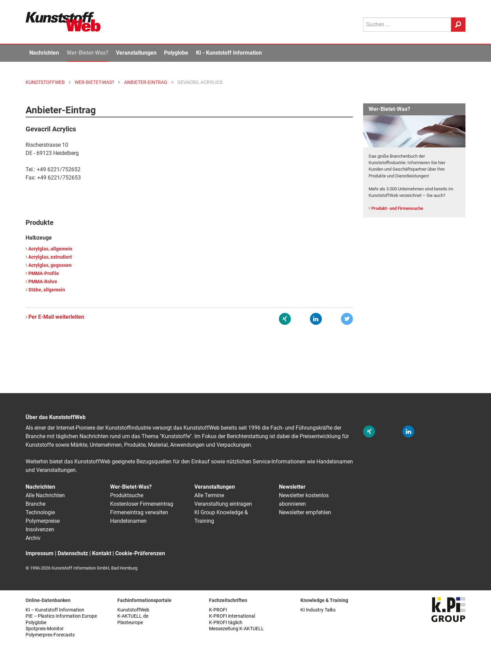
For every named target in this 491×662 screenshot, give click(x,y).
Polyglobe (176, 52)
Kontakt (101, 553)
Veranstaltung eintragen (223, 504)
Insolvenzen (40, 529)
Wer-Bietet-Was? (87, 52)
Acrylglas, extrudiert (50, 257)
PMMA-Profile (43, 273)
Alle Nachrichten (45, 495)
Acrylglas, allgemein (50, 249)
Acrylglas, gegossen (50, 265)
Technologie (40, 512)
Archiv (33, 538)
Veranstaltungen (136, 52)
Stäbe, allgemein (46, 290)
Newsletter (292, 487)
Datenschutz (73, 553)
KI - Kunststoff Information (229, 52)
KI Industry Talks (318, 610)
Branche (35, 504)
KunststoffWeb (133, 610)
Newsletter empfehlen (305, 512)
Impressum (40, 553)
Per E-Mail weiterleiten (56, 317)
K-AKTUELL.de (132, 616)
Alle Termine (209, 495)
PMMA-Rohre (42, 282)
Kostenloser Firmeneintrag (141, 504)
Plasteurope (130, 622)
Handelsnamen (128, 521)
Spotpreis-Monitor (45, 629)
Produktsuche (126, 495)
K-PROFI (218, 610)
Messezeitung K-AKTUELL (236, 629)
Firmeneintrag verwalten (139, 512)
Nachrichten (44, 52)
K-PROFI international (232, 616)
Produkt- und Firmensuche (397, 208)
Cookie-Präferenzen (140, 553)
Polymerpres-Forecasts (50, 635)
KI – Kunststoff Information (55, 610)
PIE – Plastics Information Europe (61, 616)
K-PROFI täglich (225, 622)
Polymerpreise (43, 521)
